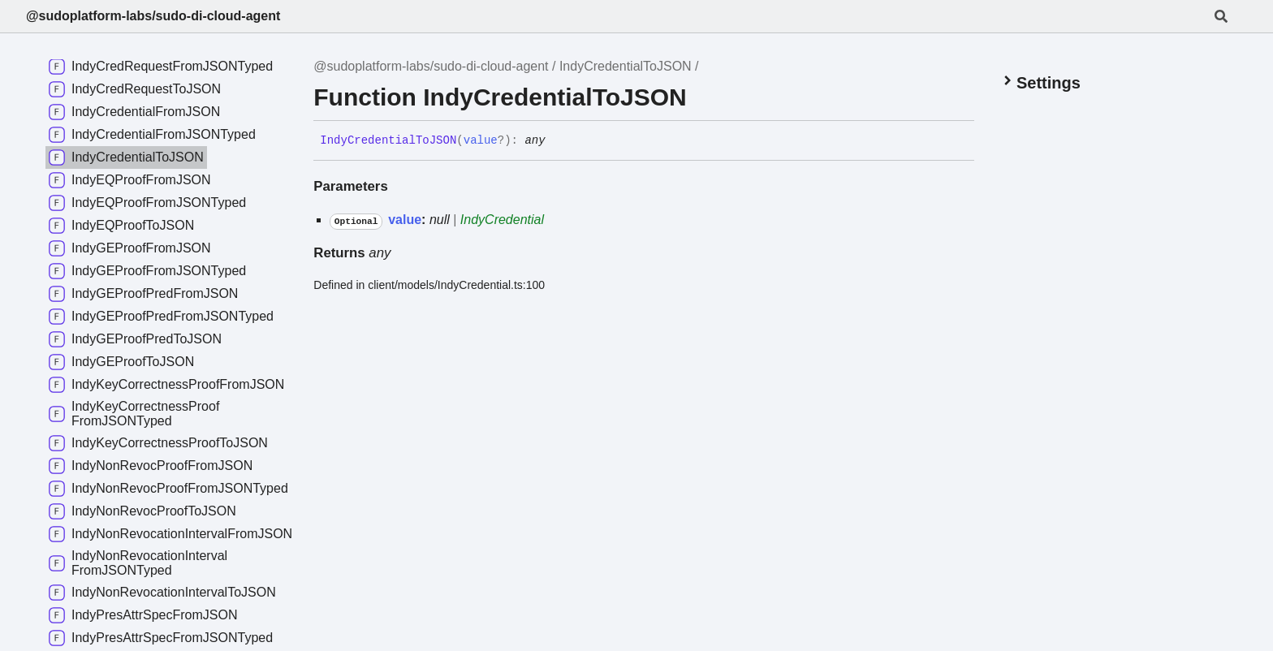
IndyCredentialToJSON (625, 66)
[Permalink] (557, 141)
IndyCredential (502, 219)
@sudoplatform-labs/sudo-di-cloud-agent (153, 16)
